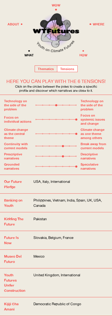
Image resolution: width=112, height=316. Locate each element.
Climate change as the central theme (16, 134)
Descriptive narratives (89, 156)
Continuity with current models (16, 146)
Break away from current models (93, 146)
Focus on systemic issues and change (93, 119)
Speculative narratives (89, 166)
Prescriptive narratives (13, 156)
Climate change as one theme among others (92, 134)
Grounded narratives (11, 166)
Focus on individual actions (17, 119)
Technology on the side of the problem (15, 105)
